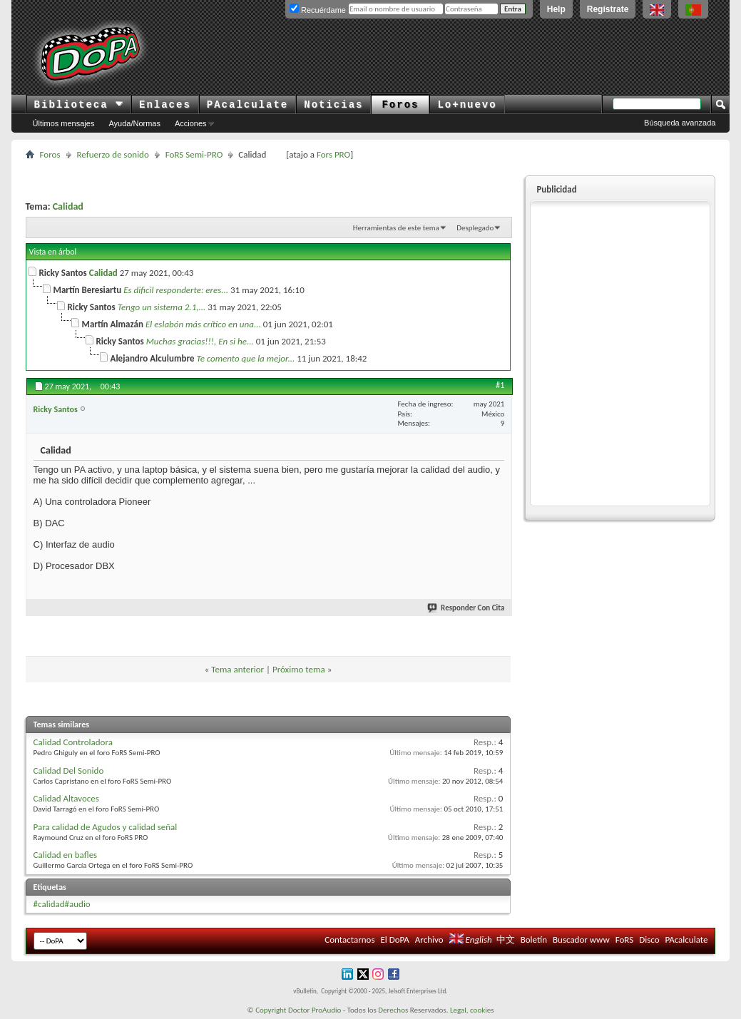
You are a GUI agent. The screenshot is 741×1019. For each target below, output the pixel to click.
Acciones (191, 123)
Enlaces (165, 105)
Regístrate (608, 9)
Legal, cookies (472, 1010)
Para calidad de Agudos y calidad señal (106, 826)
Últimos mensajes (64, 123)
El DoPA (394, 939)
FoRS (624, 939)
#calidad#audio (62, 903)
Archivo (429, 939)
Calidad (68, 206)
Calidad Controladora (73, 742)
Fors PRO (333, 154)
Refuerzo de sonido (113, 154)
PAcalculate (247, 105)
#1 (500, 385)
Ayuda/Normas (134, 123)
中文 (505, 939)
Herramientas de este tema (396, 227)
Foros (400, 105)
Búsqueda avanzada (679, 122)
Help (556, 9)
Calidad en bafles (66, 854)
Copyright (270, 1010)
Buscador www (581, 939)
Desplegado (475, 227)
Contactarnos (349, 939)
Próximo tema (298, 669)
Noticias (333, 105)
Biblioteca (78, 105)
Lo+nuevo (466, 105)
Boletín (534, 939)
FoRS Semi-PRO (194, 154)
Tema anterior (237, 669)
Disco (649, 939)
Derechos (393, 1010)
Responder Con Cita (466, 608)
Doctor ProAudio (314, 1010)
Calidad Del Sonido (69, 770)
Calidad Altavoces (66, 798)
